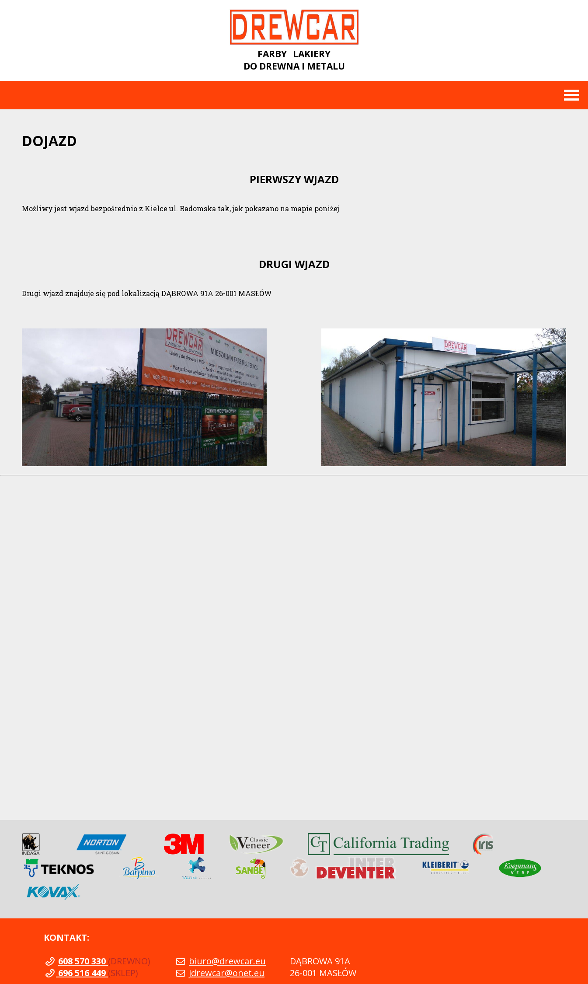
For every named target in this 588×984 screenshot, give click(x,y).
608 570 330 (83, 961)
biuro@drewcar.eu (227, 961)
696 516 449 (82, 973)
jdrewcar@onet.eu (226, 973)
